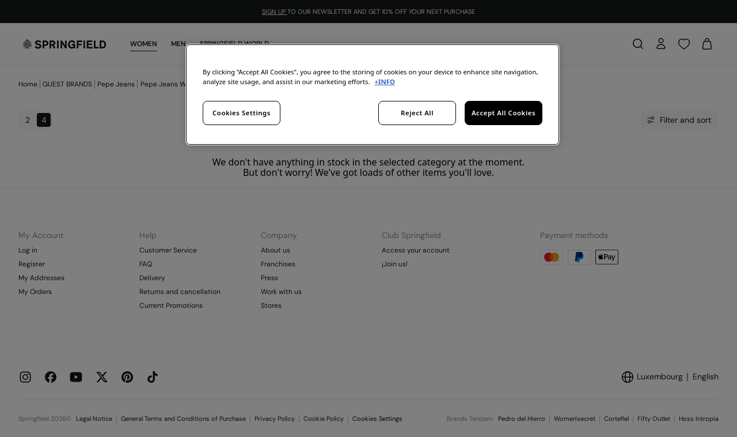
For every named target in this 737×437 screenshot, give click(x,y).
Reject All (417, 112)
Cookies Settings (241, 112)
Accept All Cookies (503, 112)
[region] (372, 94)
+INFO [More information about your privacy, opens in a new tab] (385, 81)
